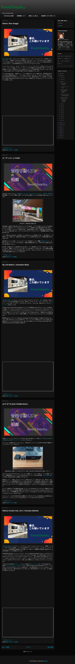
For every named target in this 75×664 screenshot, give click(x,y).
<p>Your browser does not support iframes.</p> (27, 130)
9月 (62, 104)
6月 (62, 110)
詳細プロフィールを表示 (63, 49)
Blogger (46, 661)
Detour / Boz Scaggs (10, 23)
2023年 (45, 193)
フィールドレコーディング (64, 66)
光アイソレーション (16, 440)
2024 (61, 122)
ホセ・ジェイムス (34, 564)
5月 (62, 112)
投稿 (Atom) (29, 651)
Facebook (60, 23)
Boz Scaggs (5, 58)
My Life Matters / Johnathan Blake (15, 265)
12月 (62, 77)
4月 (62, 114)
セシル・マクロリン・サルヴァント (14, 565)
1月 (62, 120)
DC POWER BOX (47, 475)
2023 (61, 124)
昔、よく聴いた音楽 (62, 61)
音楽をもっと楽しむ (33, 15)
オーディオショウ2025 (11, 158)
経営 (59, 63)
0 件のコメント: (8, 148)
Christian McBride (6, 546)
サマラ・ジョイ (18, 564)
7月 (62, 108)
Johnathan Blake (6, 300)
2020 (61, 131)
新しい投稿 (5, 647)
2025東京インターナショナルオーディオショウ (29, 193)
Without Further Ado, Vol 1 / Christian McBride (20, 511)
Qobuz (44, 438)
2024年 (50, 193)
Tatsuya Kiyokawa (63, 39)
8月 (62, 106)
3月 (62, 116)
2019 (61, 133)
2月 (62, 118)
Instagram (60, 25)
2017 (61, 137)
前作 (41, 300)
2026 (61, 73)
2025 (61, 75)
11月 (62, 79)
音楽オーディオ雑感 (11, 256)
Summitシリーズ (45, 241)
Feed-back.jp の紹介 (9, 15)
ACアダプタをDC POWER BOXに (15, 404)
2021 (61, 129)
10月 (62, 81)
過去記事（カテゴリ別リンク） (48, 15)
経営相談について (21, 15)
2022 (61, 127)
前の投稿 (50, 647)
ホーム (28, 647)
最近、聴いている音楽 (12, 150)
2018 (61, 135)
